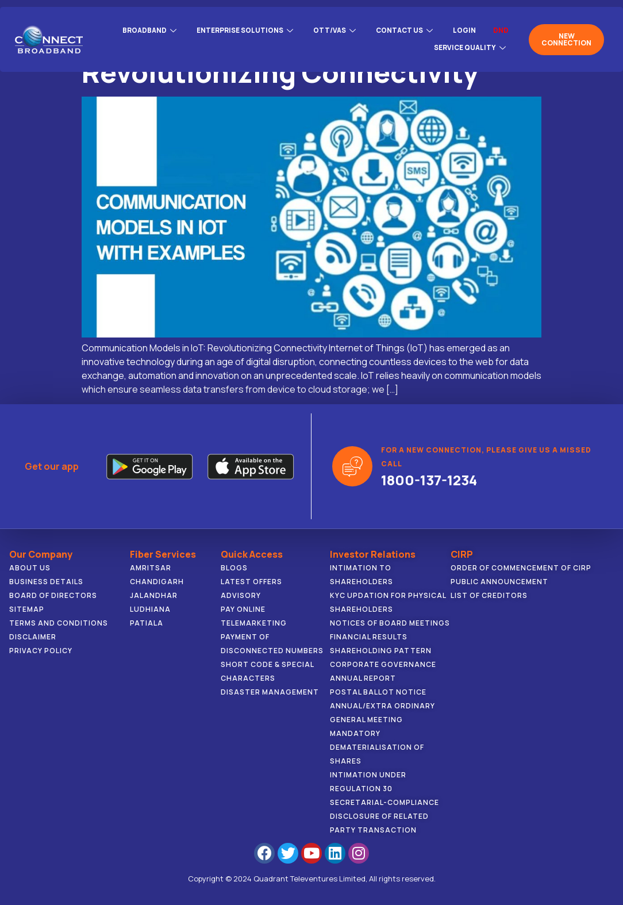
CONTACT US (405, 30)
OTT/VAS (333, 30)
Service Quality (470, 44)
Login (464, 30)
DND (501, 30)
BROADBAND (145, 30)
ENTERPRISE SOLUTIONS (242, 30)
